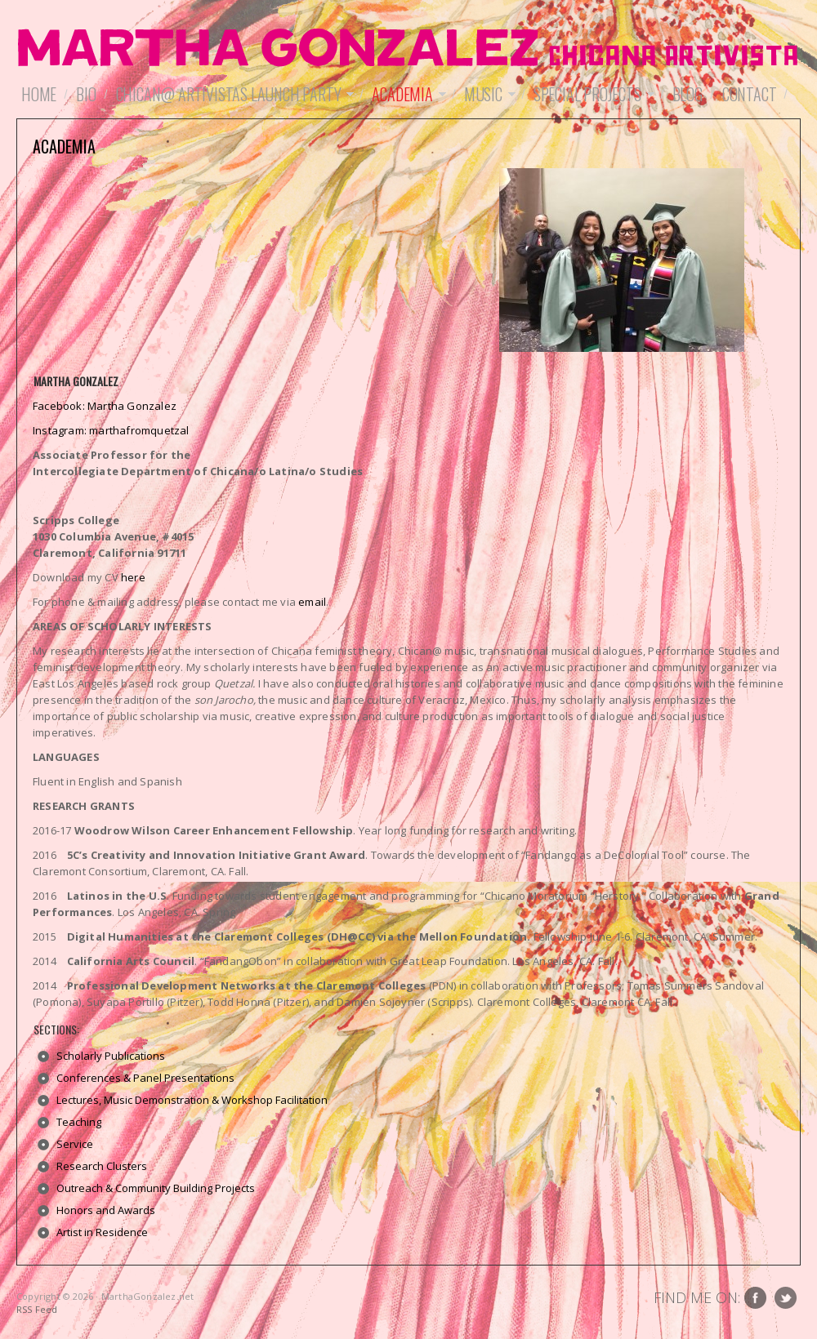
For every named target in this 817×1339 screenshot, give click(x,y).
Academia (406, 94)
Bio (86, 94)
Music (487, 94)
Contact (749, 94)
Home (38, 94)
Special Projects (591, 94)
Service (74, 1144)
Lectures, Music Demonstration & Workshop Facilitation (192, 1099)
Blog (687, 94)
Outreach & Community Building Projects (155, 1188)
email (312, 601)
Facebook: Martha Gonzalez (104, 405)
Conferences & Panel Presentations (145, 1077)
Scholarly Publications (110, 1055)
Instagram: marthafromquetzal (111, 430)
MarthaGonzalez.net (408, 49)
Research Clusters (101, 1166)
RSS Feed (37, 1309)
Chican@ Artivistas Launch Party (233, 94)
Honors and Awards (105, 1210)
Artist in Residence (102, 1232)
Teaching (78, 1121)
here (133, 577)
